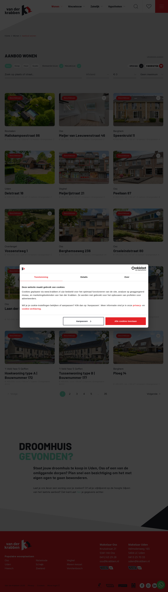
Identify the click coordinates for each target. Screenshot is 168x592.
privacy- (137, 305)
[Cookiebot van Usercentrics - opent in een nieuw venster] (133, 269)
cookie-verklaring (31, 308)
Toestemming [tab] (41, 277)
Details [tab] (84, 277)
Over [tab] (126, 277)
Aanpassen (83, 321)
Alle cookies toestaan (126, 321)
